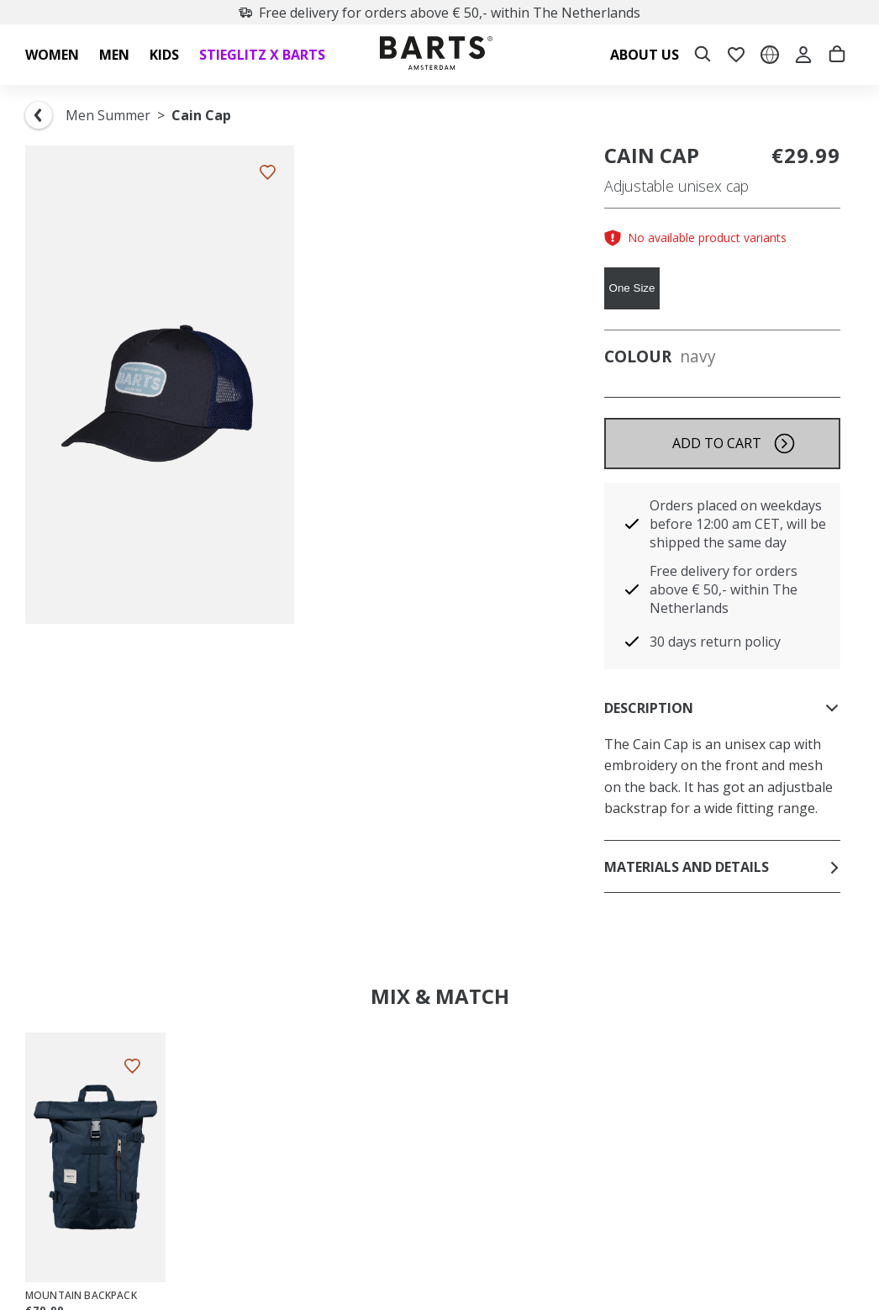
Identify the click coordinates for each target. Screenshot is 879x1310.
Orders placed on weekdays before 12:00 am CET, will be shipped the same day (738, 524)
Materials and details (722, 867)
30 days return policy (715, 641)
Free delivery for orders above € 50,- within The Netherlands (439, 12)
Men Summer (108, 115)
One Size (632, 288)
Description (722, 708)
